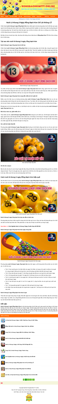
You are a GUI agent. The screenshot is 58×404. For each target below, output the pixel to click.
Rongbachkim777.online (33, 387)
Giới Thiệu (16, 392)
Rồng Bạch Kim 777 (43, 35)
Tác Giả (42, 392)
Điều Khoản (37, 392)
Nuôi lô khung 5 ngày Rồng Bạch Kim (11, 306)
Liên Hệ (21, 392)
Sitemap (29, 393)
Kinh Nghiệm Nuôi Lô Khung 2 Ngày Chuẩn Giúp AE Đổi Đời (24, 226)
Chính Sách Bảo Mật (28, 392)
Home (2, 16)
